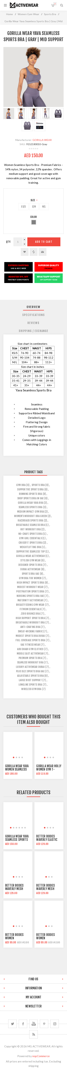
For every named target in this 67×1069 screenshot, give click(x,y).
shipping (33, 1065)
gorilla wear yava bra (30, 502)
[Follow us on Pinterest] (44, 1024)
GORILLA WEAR (42, 139)
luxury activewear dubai (30, 667)
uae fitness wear (30, 644)
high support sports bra (30, 618)
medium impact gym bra (30, 511)
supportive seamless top (30, 551)
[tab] (33, 306)
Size (33, 200)
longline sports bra (30, 684)
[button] (13, 757)
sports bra (38, 485)
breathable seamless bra (30, 525)
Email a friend (42, 252)
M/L (44, 206)
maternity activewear (30, 600)
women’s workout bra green (30, 516)
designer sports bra (30, 565)
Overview (33, 307)
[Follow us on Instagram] (54, 1024)
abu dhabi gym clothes (30, 649)
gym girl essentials (30, 538)
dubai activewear (30, 569)
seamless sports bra (31, 507)
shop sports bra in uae (30, 498)
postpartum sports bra (30, 591)
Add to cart (44, 241)
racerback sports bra (30, 520)
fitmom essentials (30, 609)
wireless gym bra (31, 689)
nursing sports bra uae (30, 596)
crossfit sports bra (31, 542)
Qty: (8, 241)
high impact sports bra (30, 582)
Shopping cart (55, 3)
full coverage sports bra (30, 640)
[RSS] (33, 1034)
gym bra (21, 485)
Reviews (33, 323)
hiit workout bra (30, 529)
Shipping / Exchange (33, 331)
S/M (34, 206)
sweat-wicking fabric (30, 631)
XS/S (23, 206)
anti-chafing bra (30, 627)
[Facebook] (23, 1024)
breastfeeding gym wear (30, 604)
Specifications (33, 315)
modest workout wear (30, 587)
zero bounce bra (30, 613)
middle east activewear (30, 653)
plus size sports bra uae (30, 671)
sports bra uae (30, 573)
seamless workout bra (30, 662)
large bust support (30, 680)
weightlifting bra (30, 547)
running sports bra (30, 494)
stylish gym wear (30, 560)
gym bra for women (30, 578)
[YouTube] (33, 1024)
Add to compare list (34, 252)
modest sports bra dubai (30, 635)
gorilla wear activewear (30, 556)
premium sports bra (30, 658)
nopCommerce (41, 1056)
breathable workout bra (30, 622)
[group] (17, 746)
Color (33, 217)
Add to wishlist (25, 252)
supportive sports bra (30, 489)
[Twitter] (12, 1024)
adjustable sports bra (30, 675)
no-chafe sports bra (30, 533)
